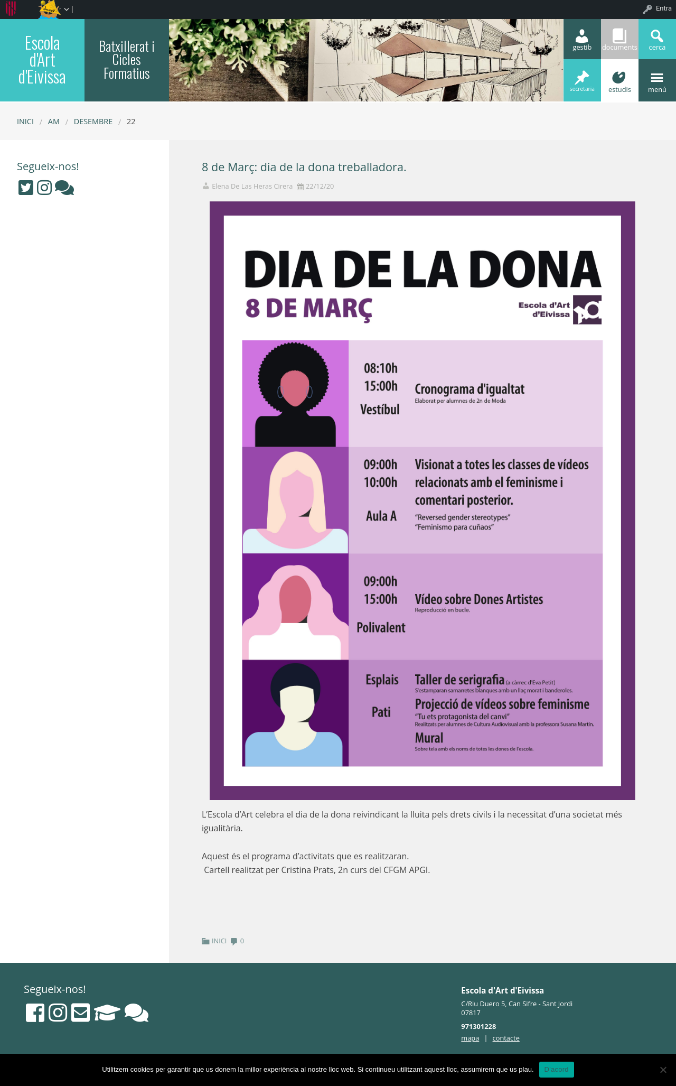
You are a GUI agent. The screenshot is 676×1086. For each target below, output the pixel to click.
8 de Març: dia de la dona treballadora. (304, 166)
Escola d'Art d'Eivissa (42, 59)
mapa (470, 1038)
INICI (219, 940)
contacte (506, 1038)
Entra (664, 8)
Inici (25, 121)
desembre (93, 121)
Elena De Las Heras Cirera (252, 186)
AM (54, 121)
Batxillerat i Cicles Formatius (127, 58)
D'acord (556, 1069)
